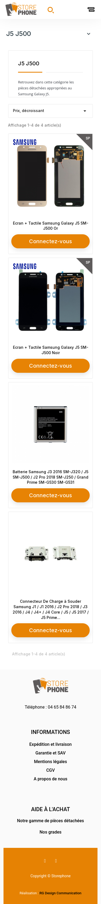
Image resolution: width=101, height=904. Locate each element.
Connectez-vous (50, 241)
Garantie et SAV (50, 753)
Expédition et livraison (50, 744)
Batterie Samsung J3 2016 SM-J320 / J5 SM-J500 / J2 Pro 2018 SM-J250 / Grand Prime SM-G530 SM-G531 (50, 477)
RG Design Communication (60, 893)
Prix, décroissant (50, 111)
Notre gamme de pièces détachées (50, 820)
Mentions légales (50, 761)
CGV (50, 770)
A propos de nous (50, 778)
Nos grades (51, 832)
